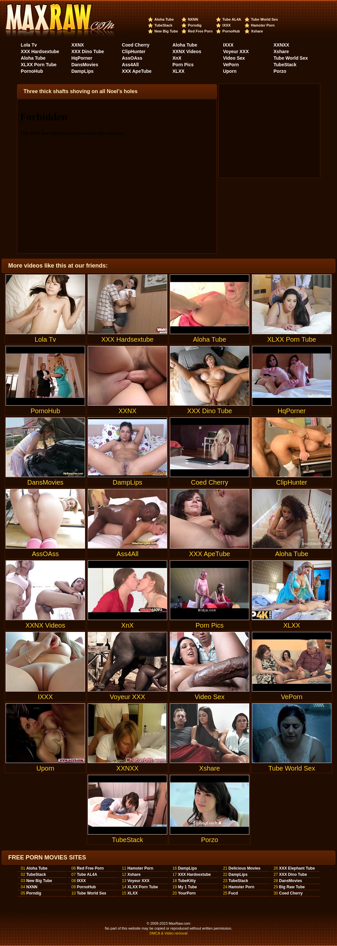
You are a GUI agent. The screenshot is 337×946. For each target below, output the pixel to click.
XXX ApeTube (136, 71)
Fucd (233, 893)
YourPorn (187, 893)
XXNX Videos (186, 51)
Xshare (257, 31)
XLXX (178, 71)
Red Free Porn (200, 31)
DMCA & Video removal (168, 933)
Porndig (195, 25)
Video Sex (234, 58)
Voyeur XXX (236, 51)
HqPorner (81, 58)
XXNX (77, 45)
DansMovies (84, 64)
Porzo (280, 71)
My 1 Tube (187, 887)
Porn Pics (183, 64)
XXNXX (281, 45)
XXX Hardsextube (40, 51)
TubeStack (163, 25)
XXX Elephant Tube (297, 868)
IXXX (226, 25)
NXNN (193, 19)
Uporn (229, 71)
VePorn (231, 64)
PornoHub (231, 31)
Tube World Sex (264, 19)
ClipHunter (134, 51)
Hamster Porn (263, 25)
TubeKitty (187, 880)
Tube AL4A (231, 19)
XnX (176, 58)
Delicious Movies (244, 868)
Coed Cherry (135, 45)
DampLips (82, 71)
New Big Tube (166, 31)
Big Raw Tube (291, 887)
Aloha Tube (164, 19)
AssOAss (132, 58)
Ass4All (130, 64)
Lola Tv (29, 45)
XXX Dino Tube (87, 51)
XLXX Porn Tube (38, 64)
